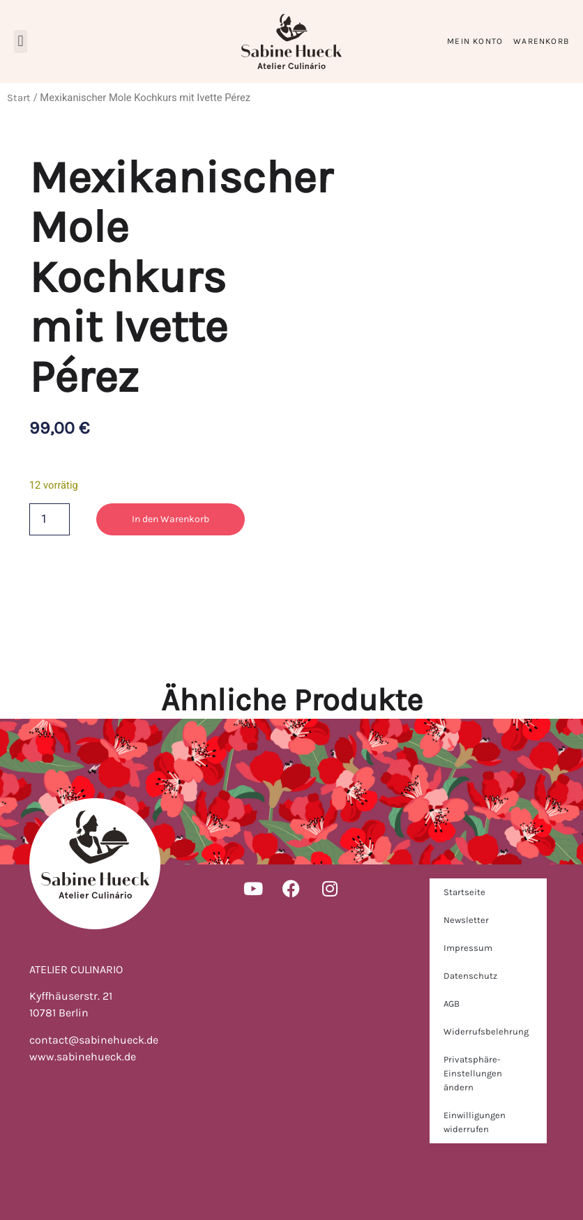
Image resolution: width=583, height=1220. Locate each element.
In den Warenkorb (170, 519)
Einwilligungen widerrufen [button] (475, 1122)
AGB (452, 1003)
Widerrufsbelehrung (486, 1031)
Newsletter (466, 920)
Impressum (468, 948)
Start (19, 98)
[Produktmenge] (49, 519)
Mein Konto (475, 41)
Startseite (464, 892)
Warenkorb (541, 41)
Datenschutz (470, 975)
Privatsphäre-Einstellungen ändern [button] (473, 1073)
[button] (20, 41)
